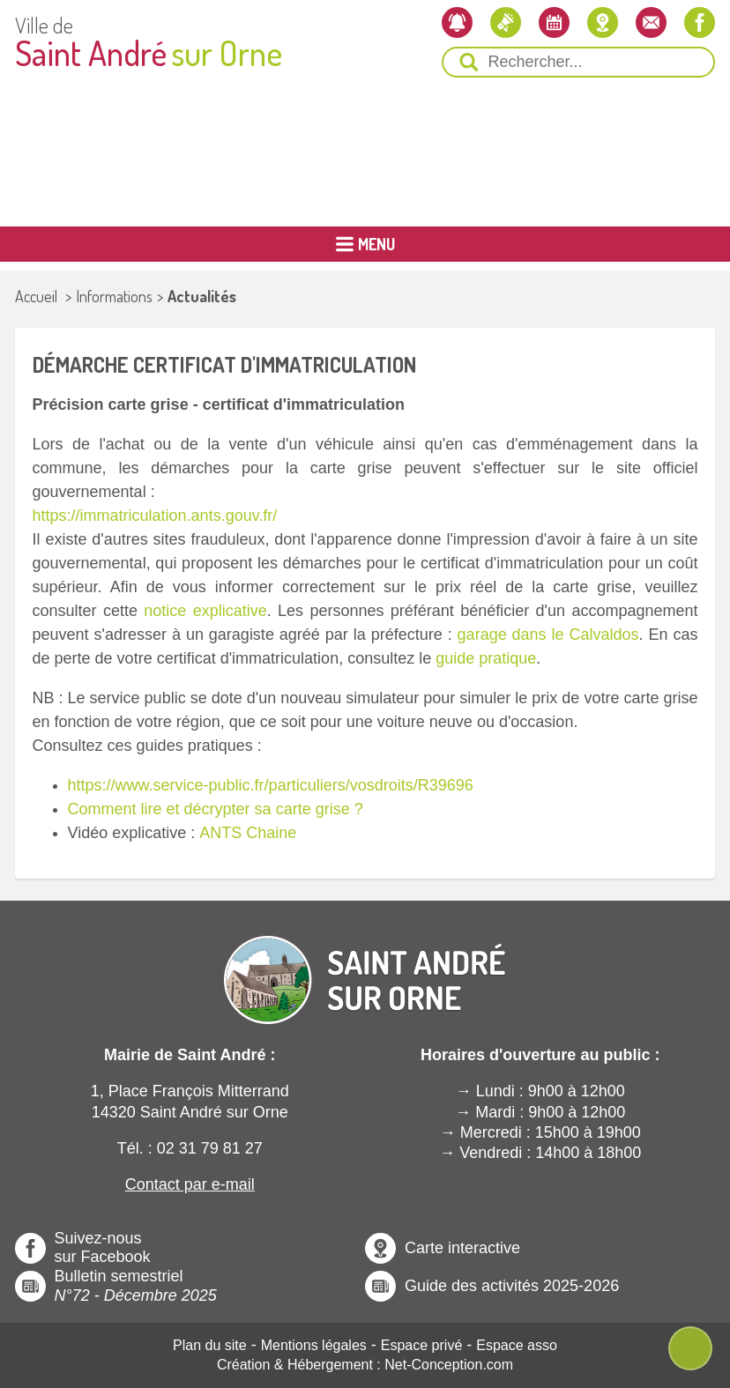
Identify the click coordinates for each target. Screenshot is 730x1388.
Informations (114, 296)
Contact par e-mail (190, 1184)
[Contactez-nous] (651, 22)
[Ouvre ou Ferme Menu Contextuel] (690, 1348)
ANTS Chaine (247, 833)
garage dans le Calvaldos (548, 634)
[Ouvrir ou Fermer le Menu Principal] (365, 244)
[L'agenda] (554, 22)
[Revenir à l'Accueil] (365, 965)
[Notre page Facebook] (699, 22)
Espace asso (516, 1345)
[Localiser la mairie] (602, 22)
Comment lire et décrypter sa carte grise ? (218, 809)
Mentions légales (314, 1345)
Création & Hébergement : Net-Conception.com (365, 1364)
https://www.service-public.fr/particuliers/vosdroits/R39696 (270, 785)
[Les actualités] (505, 22)
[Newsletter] (457, 22)
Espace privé (422, 1345)
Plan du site (210, 1345)
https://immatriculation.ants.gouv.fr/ (155, 515)
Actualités (202, 296)
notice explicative (205, 611)
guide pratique (486, 658)
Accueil (36, 296)
